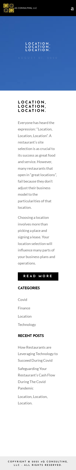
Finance (24, 308)
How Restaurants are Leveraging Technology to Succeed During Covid (38, 354)
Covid (22, 299)
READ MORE (38, 276)
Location (25, 316)
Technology (27, 324)
